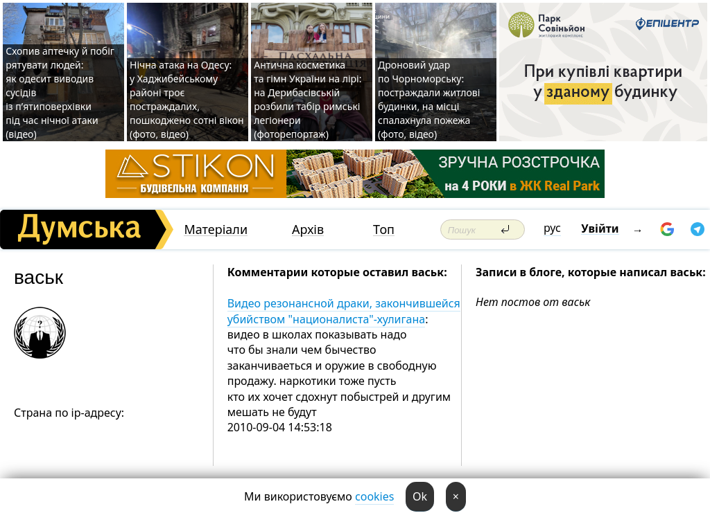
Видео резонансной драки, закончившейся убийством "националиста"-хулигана (343, 311)
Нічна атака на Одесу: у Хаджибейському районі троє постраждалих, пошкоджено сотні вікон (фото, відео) (187, 99)
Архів (308, 229)
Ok (420, 496)
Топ (384, 229)
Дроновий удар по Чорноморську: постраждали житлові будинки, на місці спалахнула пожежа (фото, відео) (429, 99)
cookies (374, 496)
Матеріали (216, 229)
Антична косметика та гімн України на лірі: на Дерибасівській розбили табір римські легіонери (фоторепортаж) (307, 99)
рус (552, 227)
